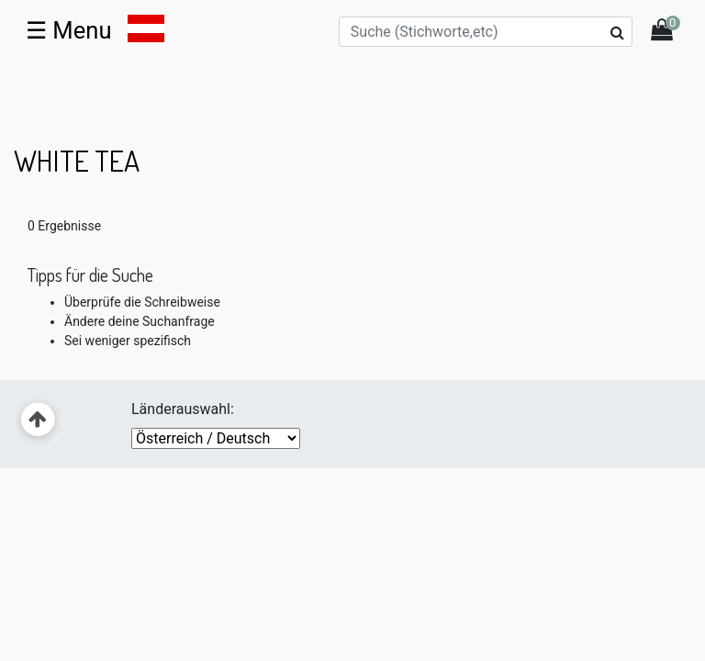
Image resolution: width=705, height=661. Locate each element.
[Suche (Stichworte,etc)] (485, 32)
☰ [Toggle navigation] (69, 30)
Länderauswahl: (182, 409)
